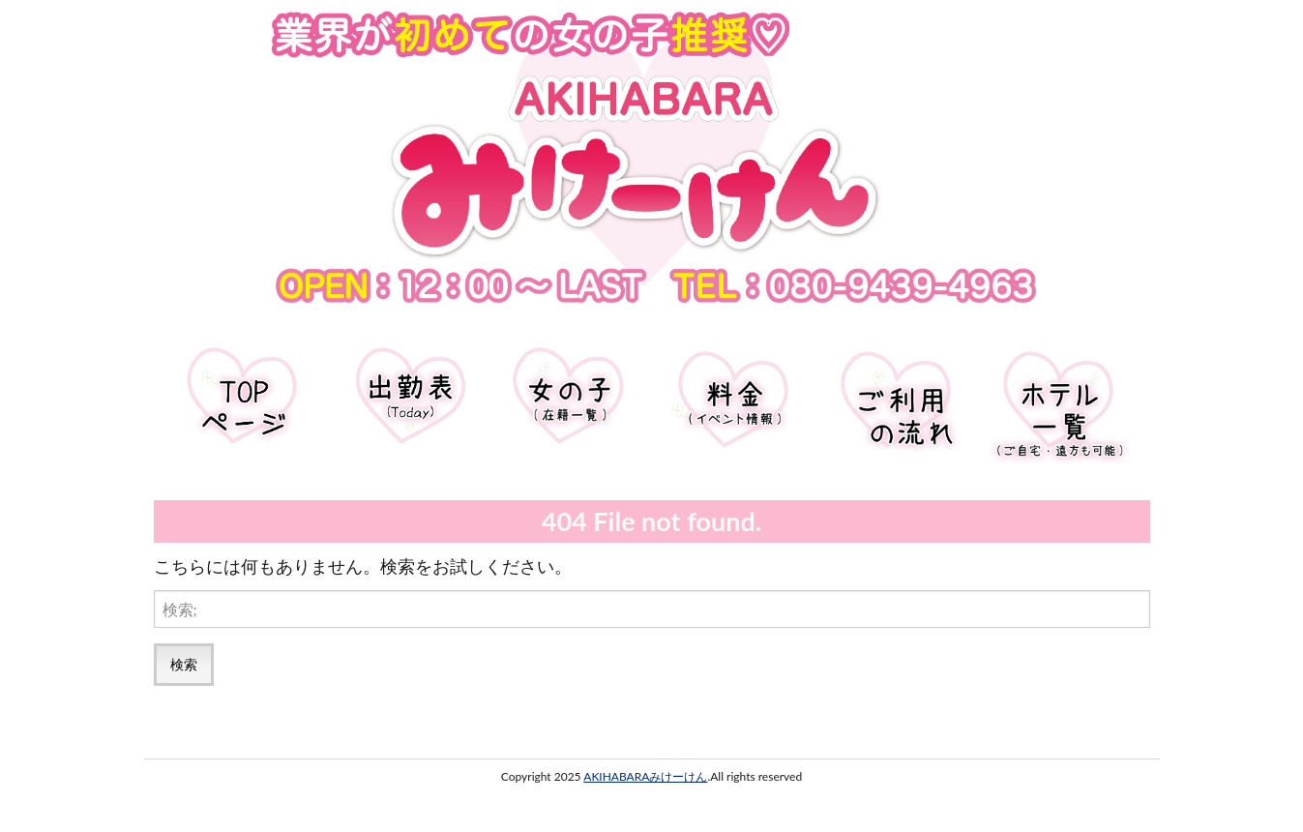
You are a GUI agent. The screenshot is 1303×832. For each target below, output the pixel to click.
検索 (183, 664)
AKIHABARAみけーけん (645, 776)
